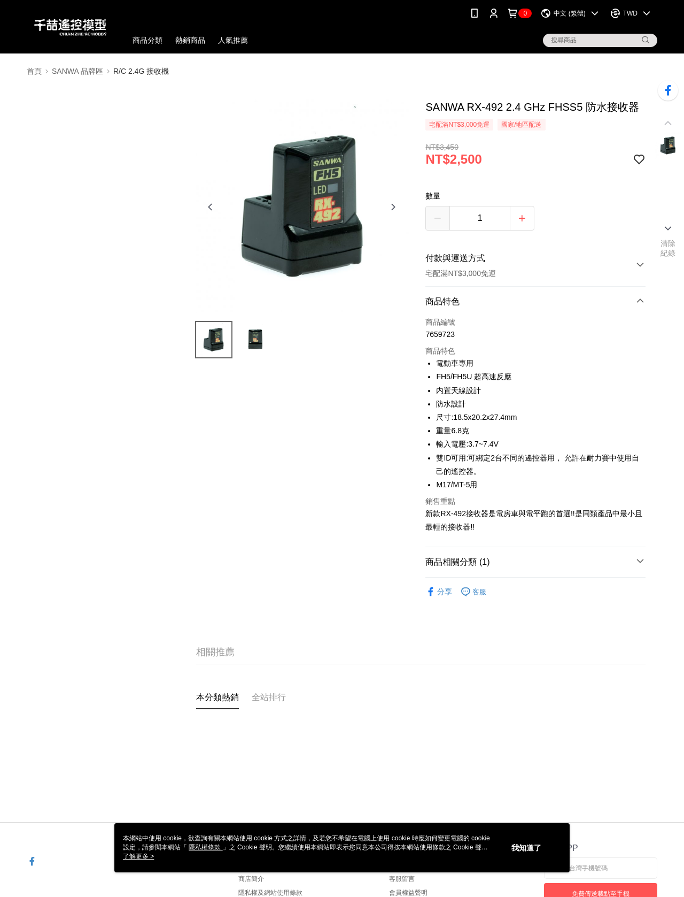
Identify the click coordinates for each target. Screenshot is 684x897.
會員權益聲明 (408, 892)
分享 (438, 591)
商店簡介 (251, 879)
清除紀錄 (668, 248)
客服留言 (402, 879)
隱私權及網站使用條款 (270, 892)
